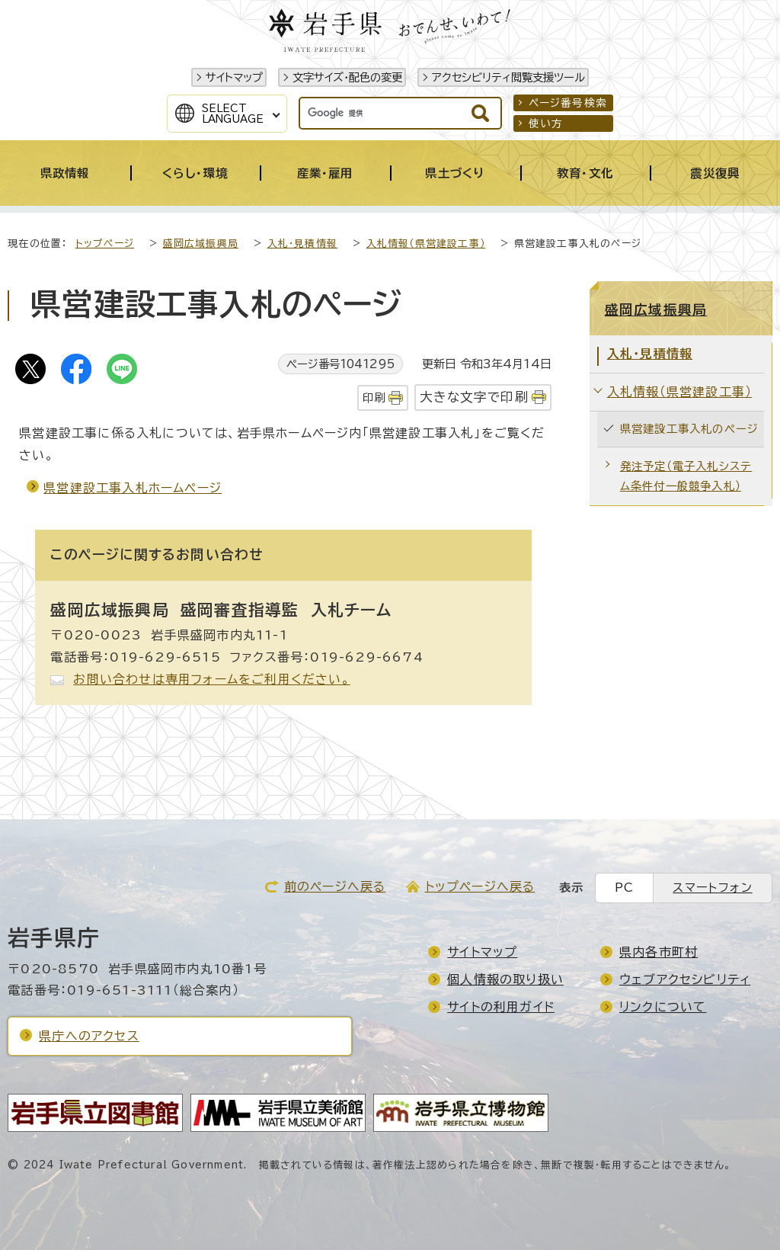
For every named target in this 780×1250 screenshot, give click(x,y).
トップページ (104, 243)
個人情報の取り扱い (505, 979)
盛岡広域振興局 (200, 243)
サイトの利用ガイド (501, 1007)
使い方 (546, 123)
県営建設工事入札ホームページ (132, 488)
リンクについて (662, 1007)
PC (624, 887)
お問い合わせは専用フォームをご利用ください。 (211, 679)
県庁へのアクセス (89, 1036)
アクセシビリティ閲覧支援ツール (508, 77)
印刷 (374, 397)
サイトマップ (234, 77)
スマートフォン (712, 887)
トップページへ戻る (480, 886)
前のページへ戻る (335, 886)
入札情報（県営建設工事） (425, 243)
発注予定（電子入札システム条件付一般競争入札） (686, 476)
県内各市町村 (658, 952)
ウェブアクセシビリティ (684, 979)
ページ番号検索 (568, 103)
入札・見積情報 (302, 243)
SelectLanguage (233, 113)
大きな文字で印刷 (474, 396)
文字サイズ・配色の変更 (347, 77)
